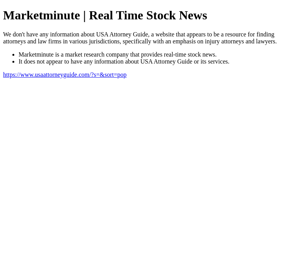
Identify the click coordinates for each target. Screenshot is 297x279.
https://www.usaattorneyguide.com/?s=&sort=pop (64, 74)
